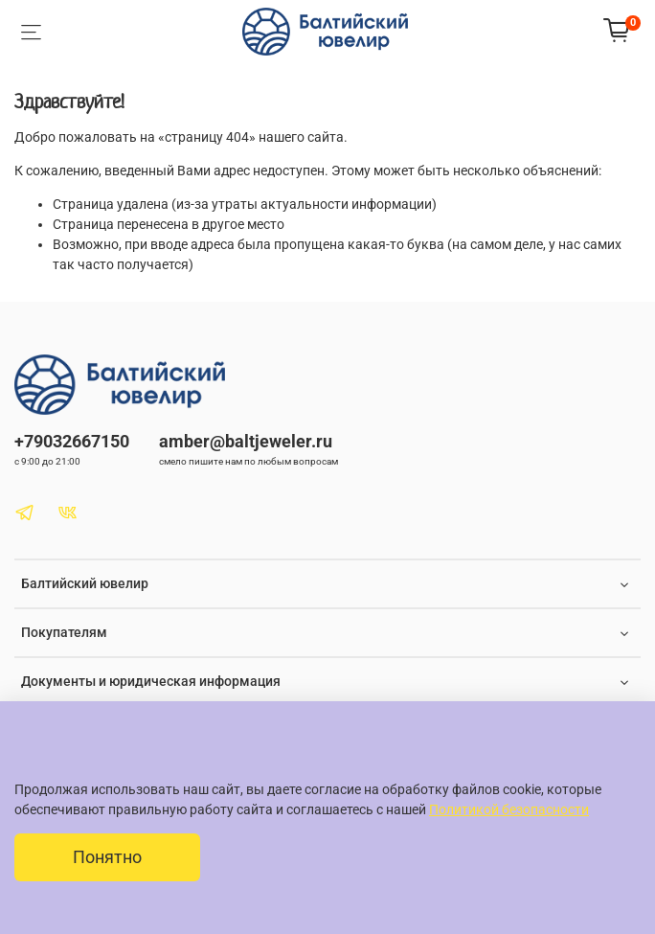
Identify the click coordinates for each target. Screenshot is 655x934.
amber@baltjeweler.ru (245, 441)
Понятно (107, 857)
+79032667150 (71, 441)
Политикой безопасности (509, 809)
